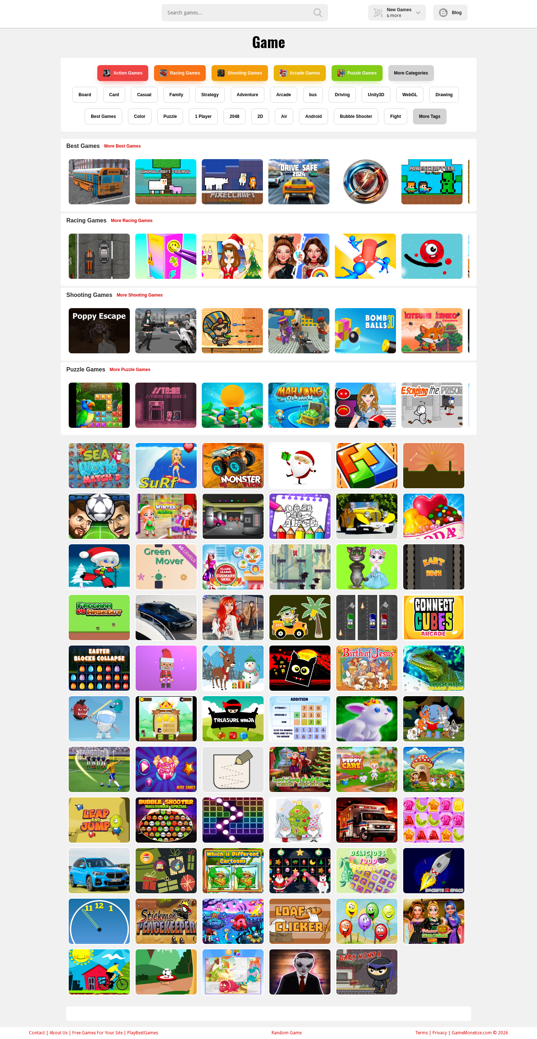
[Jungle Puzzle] (98, 405)
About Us (59, 1032)
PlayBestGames (142, 1032)
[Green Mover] (165, 567)
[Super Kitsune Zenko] (431, 330)
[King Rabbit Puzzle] (366, 718)
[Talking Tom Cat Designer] (366, 567)
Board (84, 94)
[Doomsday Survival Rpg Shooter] (165, 330)
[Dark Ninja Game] (366, 972)
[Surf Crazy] (165, 465)
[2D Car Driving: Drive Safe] (298, 181)
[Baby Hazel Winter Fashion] (165, 516)
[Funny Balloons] (366, 921)
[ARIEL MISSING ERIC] (232, 617)
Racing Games (180, 73)
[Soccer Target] (165, 972)
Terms (421, 1032)
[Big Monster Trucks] (232, 465)
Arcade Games (300, 73)
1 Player (203, 116)
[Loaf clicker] (299, 921)
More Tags (429, 116)
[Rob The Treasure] (232, 516)
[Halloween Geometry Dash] (299, 668)
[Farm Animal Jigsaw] (433, 769)
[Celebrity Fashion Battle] (298, 256)
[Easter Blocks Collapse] (98, 668)
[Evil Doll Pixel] (299, 972)
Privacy (439, 1032)
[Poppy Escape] (98, 330)
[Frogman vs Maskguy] (98, 617)
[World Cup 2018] (98, 769)
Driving (342, 94)
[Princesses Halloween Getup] (433, 921)
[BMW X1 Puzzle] (98, 870)
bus (313, 94)
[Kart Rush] (433, 567)
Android (313, 116)
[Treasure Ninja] (232, 718)
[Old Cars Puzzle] (366, 516)
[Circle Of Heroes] (364, 181)
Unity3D (376, 94)
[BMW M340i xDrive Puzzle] (165, 617)
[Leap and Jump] (98, 820)
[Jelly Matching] (433, 820)
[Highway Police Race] (98, 256)
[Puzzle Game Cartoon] (232, 972)
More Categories (411, 73)
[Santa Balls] (165, 668)
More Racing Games (132, 220)
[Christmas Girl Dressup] (231, 256)
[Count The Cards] (165, 870)
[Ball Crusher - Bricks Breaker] (232, 820)
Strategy (210, 94)
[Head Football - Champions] (98, 516)
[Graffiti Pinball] (431, 256)
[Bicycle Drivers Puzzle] (98, 972)
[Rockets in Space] (433, 870)
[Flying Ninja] (165, 718)
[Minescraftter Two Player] (431, 181)
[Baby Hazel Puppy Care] (366, 769)
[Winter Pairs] (299, 870)
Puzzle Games (357, 73)
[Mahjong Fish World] (298, 405)
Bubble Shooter (356, 116)
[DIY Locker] (165, 256)
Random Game (287, 1032)
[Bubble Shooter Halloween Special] (165, 820)
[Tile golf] (433, 465)
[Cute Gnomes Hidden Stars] (299, 820)
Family (176, 94)
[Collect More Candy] (165, 769)
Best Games (103, 116)
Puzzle (170, 116)
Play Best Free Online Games (99, 12)
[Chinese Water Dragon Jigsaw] (433, 668)
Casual (144, 94)
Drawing (443, 94)
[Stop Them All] (364, 256)
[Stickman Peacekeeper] (165, 921)
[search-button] (318, 12)
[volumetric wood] (366, 465)
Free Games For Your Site (97, 1032)
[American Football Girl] (364, 405)
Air (284, 116)
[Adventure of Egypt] (231, 330)
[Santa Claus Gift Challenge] (299, 465)
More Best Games (122, 146)
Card (114, 94)
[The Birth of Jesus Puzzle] (366, 668)
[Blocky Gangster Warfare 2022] (298, 330)
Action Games (122, 73)
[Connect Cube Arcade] (433, 617)
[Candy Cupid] (433, 516)
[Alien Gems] (98, 718)
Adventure (247, 94)
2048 (234, 116)
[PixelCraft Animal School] (231, 181)
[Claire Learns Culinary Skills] (232, 567)
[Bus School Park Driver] (98, 181)
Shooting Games (239, 73)
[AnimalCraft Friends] (165, 181)
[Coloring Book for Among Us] (299, 516)
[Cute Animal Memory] (433, 718)
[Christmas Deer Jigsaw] (232, 668)
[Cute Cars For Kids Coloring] (299, 617)
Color (139, 116)
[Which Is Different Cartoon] (232, 870)
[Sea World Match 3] (98, 465)
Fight (395, 116)
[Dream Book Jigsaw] (232, 921)
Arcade (283, 94)
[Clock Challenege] (98, 921)
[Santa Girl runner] (98, 567)
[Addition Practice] (299, 718)
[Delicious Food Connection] (366, 870)
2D (260, 116)
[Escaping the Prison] (431, 405)
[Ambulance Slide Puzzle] (366, 820)
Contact (37, 1032)
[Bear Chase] (299, 567)
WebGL (410, 94)
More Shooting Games (140, 295)
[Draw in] (232, 769)
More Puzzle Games (130, 369)
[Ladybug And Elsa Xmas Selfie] (299, 769)
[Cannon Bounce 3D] (364, 330)
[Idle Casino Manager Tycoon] (231, 405)
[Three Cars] (366, 617)
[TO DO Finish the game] (165, 405)
